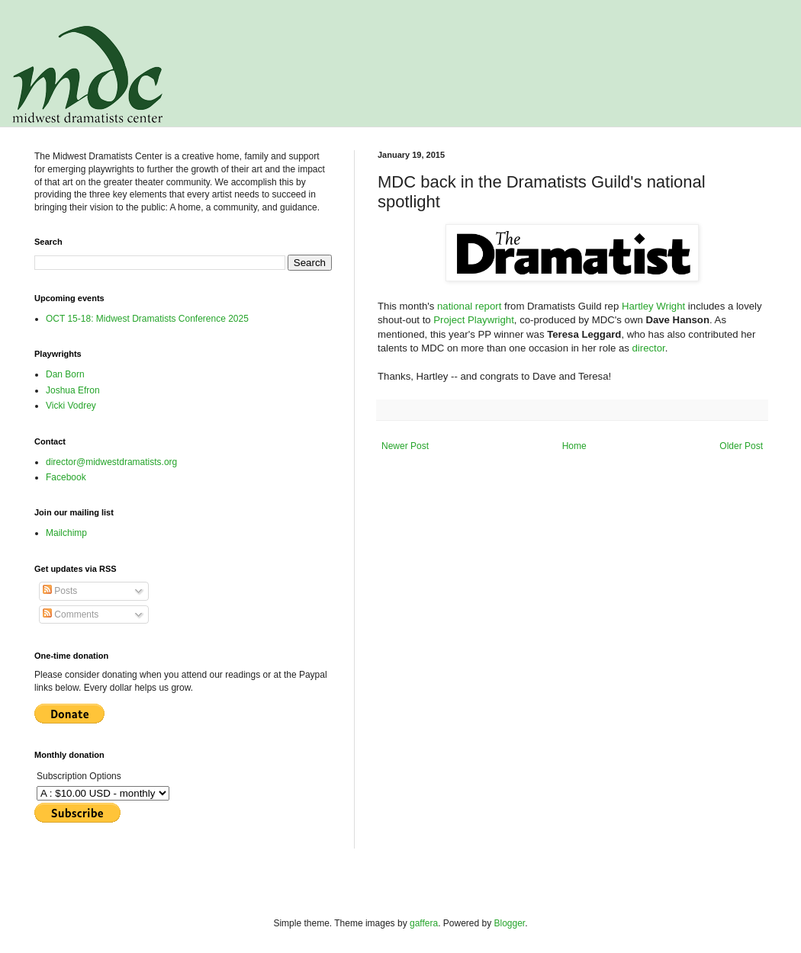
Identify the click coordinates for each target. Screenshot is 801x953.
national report (469, 306)
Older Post (741, 446)
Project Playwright (473, 320)
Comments (70, 614)
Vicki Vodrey (71, 405)
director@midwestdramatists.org (111, 462)
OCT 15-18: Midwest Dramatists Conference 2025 (147, 318)
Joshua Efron (73, 390)
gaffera (424, 923)
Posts (60, 591)
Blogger (510, 923)
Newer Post (405, 446)
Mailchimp (66, 533)
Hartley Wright (653, 306)
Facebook (66, 477)
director (648, 348)
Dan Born (65, 374)
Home (574, 446)
